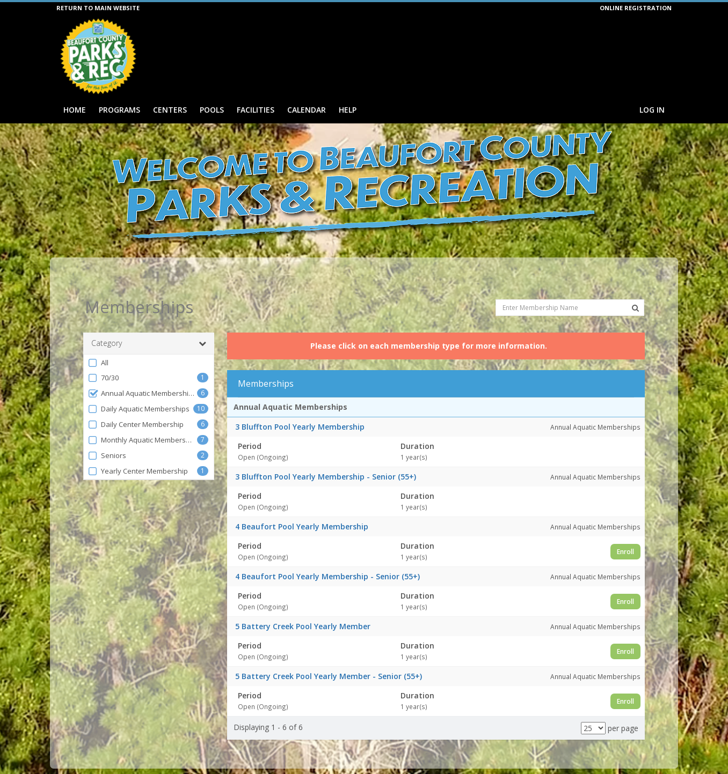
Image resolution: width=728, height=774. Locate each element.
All (98, 343)
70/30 (103, 358)
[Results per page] (593, 709)
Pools (212, 110)
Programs (119, 110)
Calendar (306, 110)
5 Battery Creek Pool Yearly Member (302, 607)
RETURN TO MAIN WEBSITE (98, 8)
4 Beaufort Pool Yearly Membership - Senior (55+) (327, 557)
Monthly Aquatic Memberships (142, 421)
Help (347, 110)
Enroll (625, 531)
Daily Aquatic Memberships (139, 390)
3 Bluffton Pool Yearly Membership (300, 407)
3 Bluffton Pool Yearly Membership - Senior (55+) (325, 457)
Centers (170, 110)
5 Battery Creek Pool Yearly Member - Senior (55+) (328, 657)
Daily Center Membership (136, 405)
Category (148, 324)
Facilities (255, 110)
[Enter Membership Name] (570, 287)
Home (74, 110)
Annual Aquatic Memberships (142, 374)
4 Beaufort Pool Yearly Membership (301, 507)
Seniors (107, 436)
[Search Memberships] (635, 288)
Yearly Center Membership (138, 452)
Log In (652, 110)
